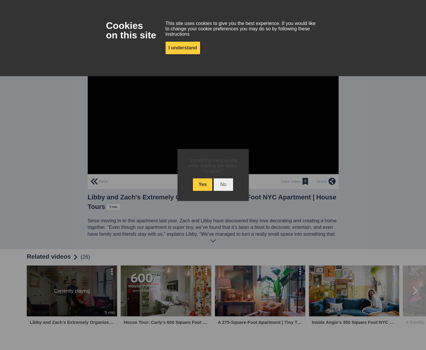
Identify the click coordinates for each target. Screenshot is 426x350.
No (223, 184)
